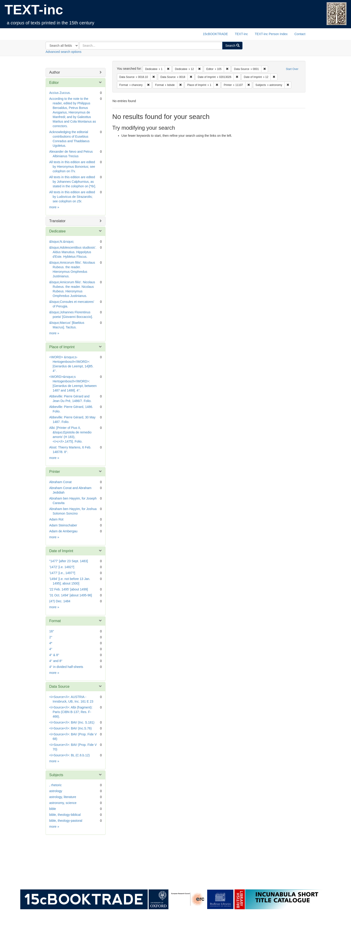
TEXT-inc (34, 9)
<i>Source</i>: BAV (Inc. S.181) (71, 722)
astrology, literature (62, 797)
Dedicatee (57, 231)
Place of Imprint (62, 347)
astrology (55, 791)
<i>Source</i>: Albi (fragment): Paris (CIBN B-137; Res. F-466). (71, 712)
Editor (54, 83)
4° (50, 649)
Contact (299, 34)
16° (51, 631)
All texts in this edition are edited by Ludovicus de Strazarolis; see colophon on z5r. (72, 196)
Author (54, 72)
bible (52, 809)
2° (50, 637)
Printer (54, 472)
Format (55, 621)
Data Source (59, 686)
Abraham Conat (60, 482)
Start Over (292, 69)
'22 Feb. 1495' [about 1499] (68, 589)
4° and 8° (55, 661)
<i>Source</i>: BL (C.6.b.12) (69, 755)
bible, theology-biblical (65, 815)
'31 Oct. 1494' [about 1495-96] (70, 595)
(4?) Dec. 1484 (59, 601)
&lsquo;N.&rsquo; (61, 241)
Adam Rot (56, 519)
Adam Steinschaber (63, 525)
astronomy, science (63, 803)
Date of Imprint (61, 551)
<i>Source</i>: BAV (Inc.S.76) (70, 728)
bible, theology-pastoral (65, 820)
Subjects (56, 775)
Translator (57, 221)
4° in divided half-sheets (66, 667)
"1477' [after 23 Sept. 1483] (68, 561)
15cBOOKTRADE (215, 34)
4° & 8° (54, 655)
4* (50, 643)
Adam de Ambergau (63, 531)
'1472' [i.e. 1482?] (61, 567)
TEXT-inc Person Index (271, 34)
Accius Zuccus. (60, 93)
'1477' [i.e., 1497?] (62, 573)
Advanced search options (63, 52)
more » (54, 207)
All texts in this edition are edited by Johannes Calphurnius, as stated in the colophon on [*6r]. (72, 181)
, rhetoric (55, 785)
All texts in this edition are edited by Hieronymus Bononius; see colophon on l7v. (72, 166)
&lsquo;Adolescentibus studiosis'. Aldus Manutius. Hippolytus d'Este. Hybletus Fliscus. (72, 252)
